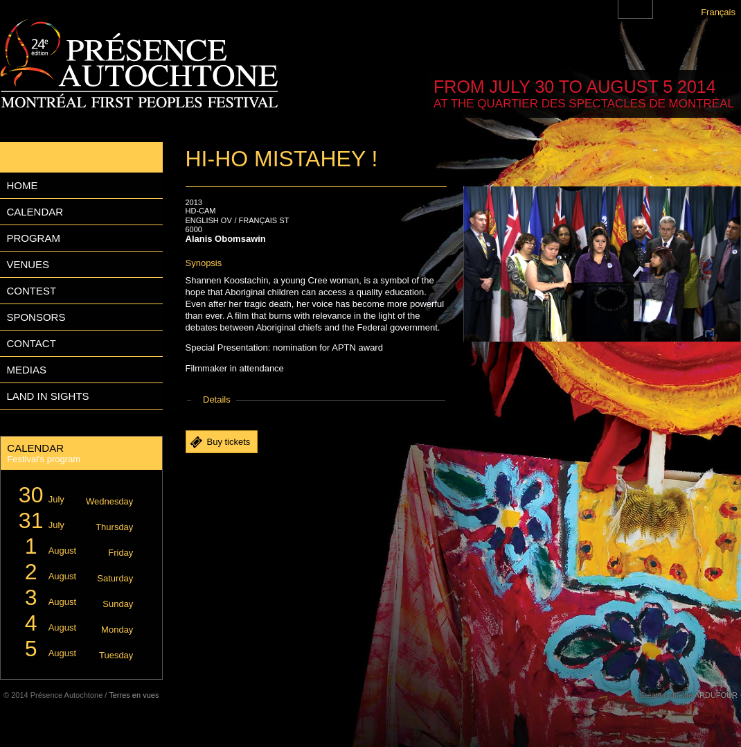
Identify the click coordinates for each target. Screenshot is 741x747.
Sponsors (35, 317)
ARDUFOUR (716, 695)
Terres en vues (134, 695)
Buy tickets (229, 442)
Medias (26, 370)
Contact (30, 343)
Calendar (34, 212)
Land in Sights (47, 396)
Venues (27, 264)
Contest (31, 291)
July (74, 495)
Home (21, 185)
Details (217, 399)
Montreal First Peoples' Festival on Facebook (627, 9)
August (74, 546)
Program (33, 238)
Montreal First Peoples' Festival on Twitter (643, 9)
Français (718, 12)
